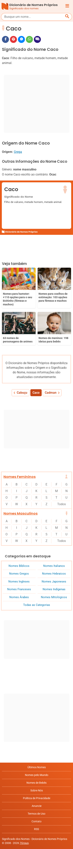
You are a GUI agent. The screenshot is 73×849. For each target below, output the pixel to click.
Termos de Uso (36, 813)
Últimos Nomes (36, 767)
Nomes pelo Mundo (36, 775)
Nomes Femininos (20, 476)
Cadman (50, 392)
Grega (18, 152)
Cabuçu (22, 392)
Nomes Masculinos (21, 513)
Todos (61, 504)
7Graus (24, 843)
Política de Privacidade (36, 798)
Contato (36, 821)
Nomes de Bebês (36, 782)
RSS (36, 829)
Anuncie (36, 805)
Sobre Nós (36, 790)
